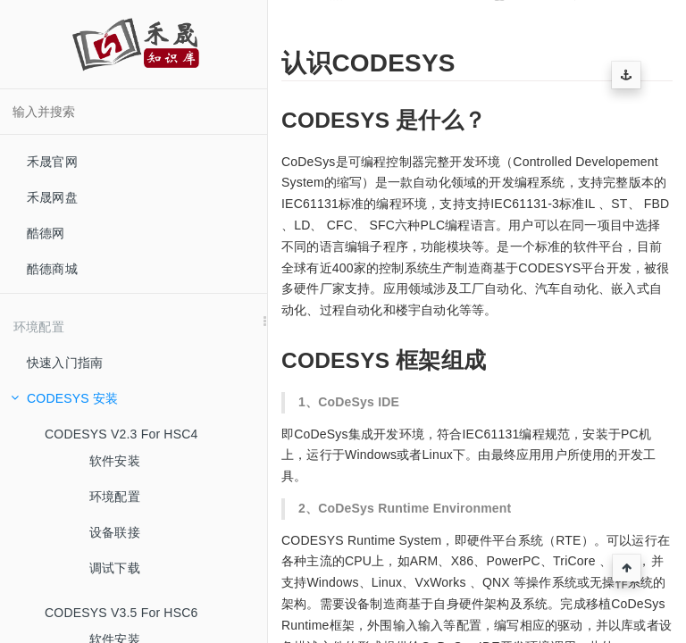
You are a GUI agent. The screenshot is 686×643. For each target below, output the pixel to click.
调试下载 (114, 568)
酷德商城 (52, 269)
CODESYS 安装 (64, 398)
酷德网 (46, 233)
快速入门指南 (65, 362)
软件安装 (114, 461)
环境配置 (114, 496)
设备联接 (114, 532)
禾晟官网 (52, 161)
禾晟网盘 (52, 197)
